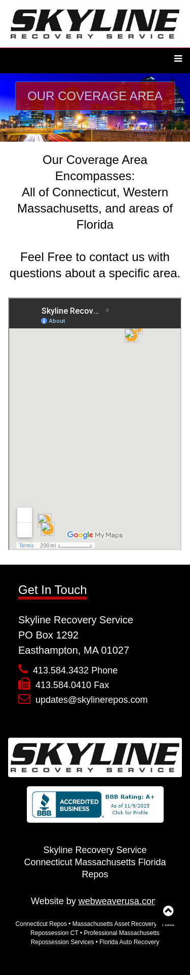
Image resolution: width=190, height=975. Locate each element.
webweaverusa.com (119, 901)
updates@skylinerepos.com (91, 700)
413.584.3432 (61, 670)
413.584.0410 (63, 685)
